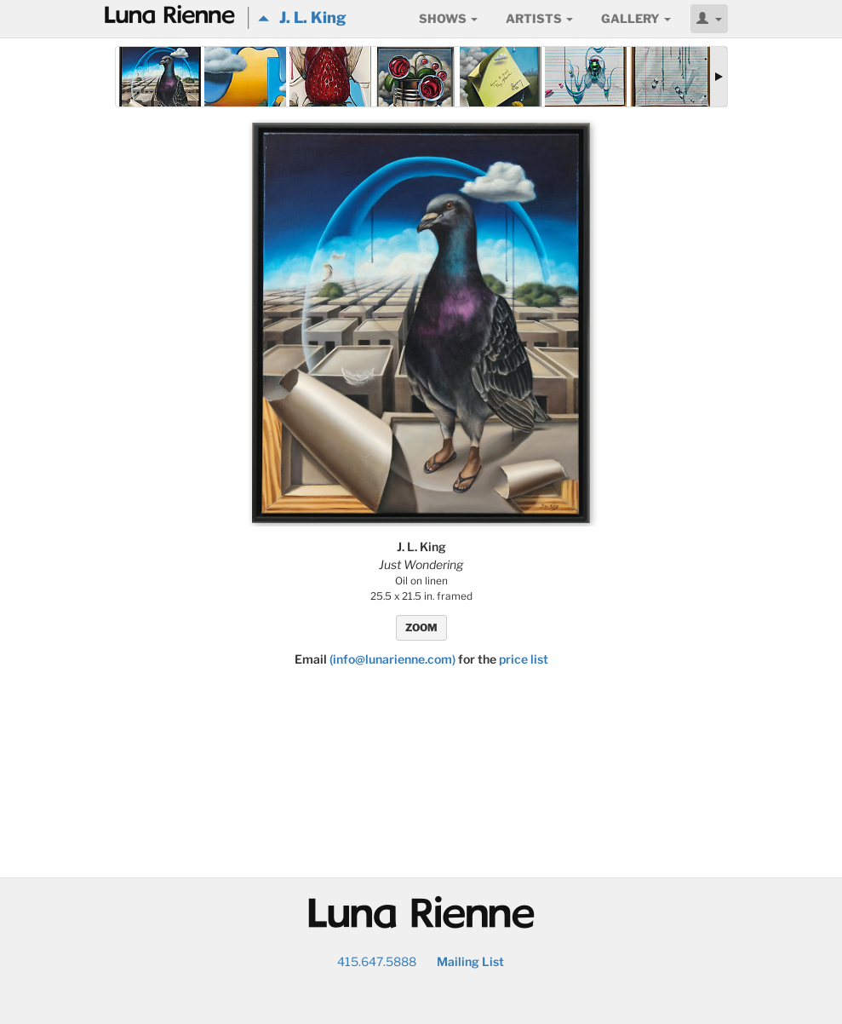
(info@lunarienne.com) (392, 659)
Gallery (636, 18)
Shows (448, 18)
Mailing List (470, 961)
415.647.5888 (376, 961)
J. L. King (302, 17)
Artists (539, 18)
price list (523, 659)
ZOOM (421, 627)
